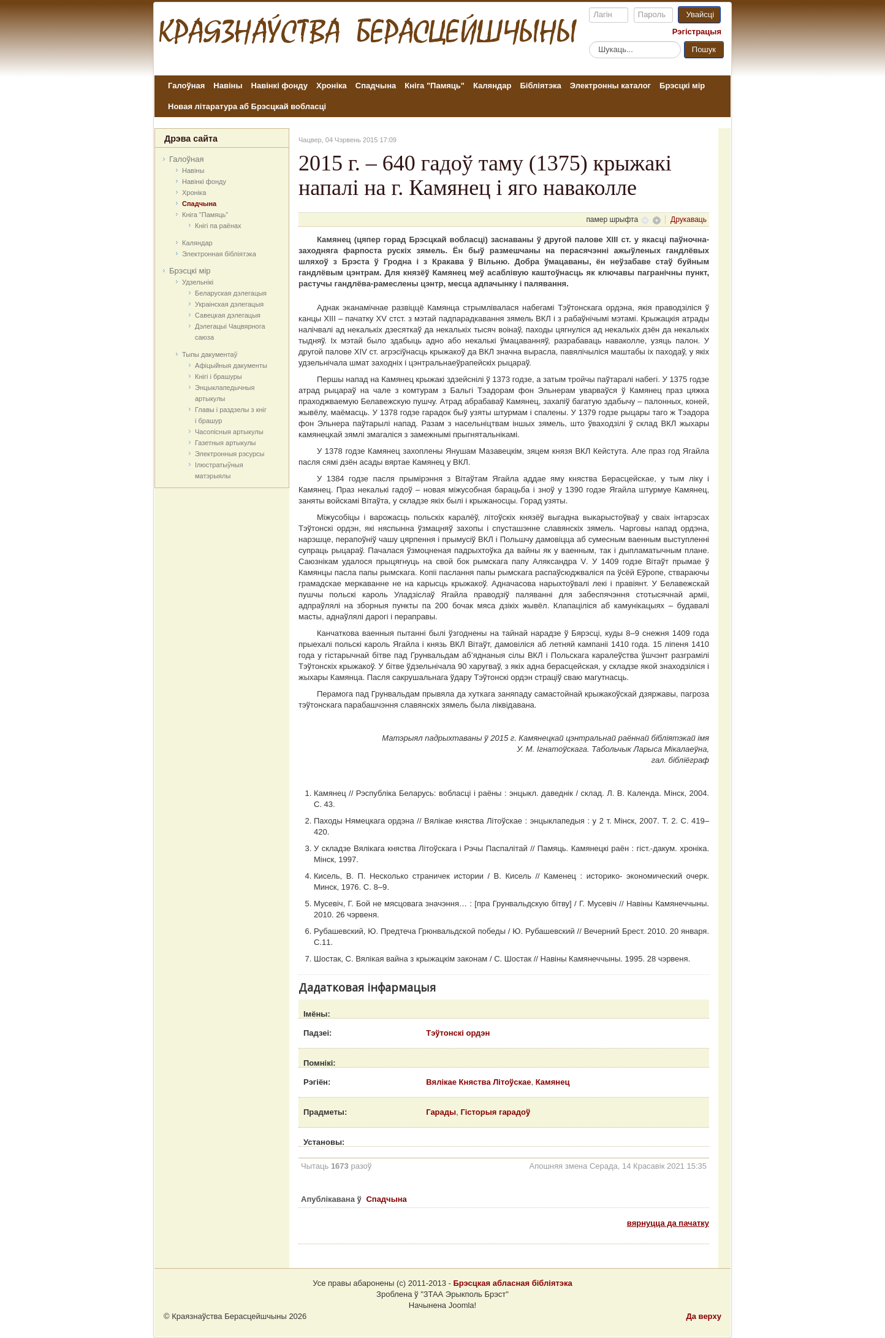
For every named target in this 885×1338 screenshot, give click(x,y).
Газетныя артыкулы (225, 442)
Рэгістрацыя (696, 31)
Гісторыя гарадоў (495, 1112)
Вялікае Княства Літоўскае (478, 1082)
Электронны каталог (610, 85)
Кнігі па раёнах (218, 225)
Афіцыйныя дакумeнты (231, 365)
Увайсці (700, 14)
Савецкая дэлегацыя (227, 315)
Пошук (704, 49)
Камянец (553, 1082)
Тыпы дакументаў (209, 354)
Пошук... (589, 40)
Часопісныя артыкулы (229, 431)
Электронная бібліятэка (219, 254)
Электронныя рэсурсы (230, 453)
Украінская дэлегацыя (229, 304)
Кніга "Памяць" (435, 85)
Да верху (703, 1316)
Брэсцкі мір (682, 85)
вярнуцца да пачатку (668, 1223)
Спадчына (375, 85)
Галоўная (186, 85)
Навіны (227, 85)
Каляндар (492, 85)
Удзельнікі (197, 282)
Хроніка (331, 85)
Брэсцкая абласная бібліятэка (512, 1283)
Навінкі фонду (279, 85)
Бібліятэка (540, 85)
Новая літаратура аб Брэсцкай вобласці (247, 106)
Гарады (441, 1112)
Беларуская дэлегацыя (231, 293)
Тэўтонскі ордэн (458, 1033)
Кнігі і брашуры (218, 376)
